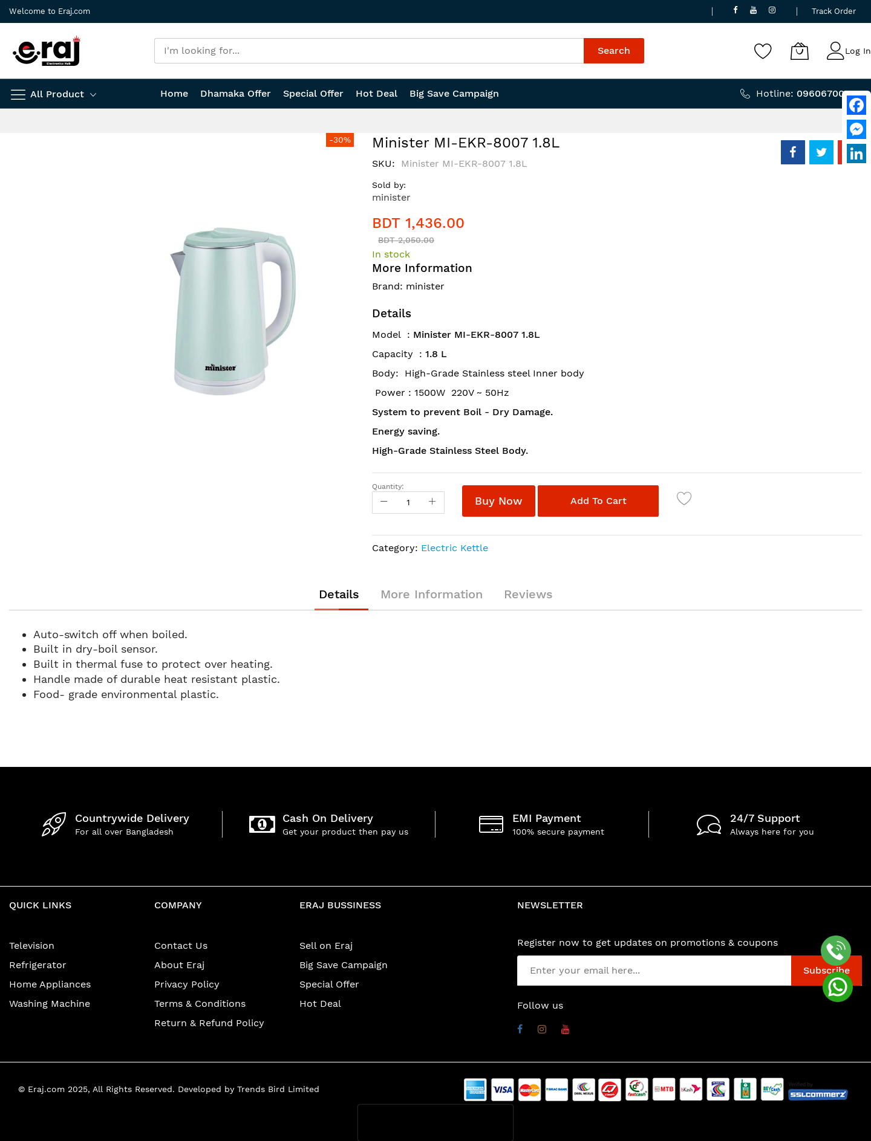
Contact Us (180, 945)
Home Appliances (50, 984)
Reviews (528, 594)
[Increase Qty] (432, 502)
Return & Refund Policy (209, 1023)
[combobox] (369, 50)
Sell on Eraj (326, 945)
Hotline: (809, 93)
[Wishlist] (763, 50)
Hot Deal (320, 1003)
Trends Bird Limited (278, 1089)
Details (339, 594)
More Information (431, 594)
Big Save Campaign (343, 965)
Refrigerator (38, 965)
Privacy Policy (187, 984)
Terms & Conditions (200, 1003)
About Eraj (179, 965)
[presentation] (435, 1123)
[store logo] (46, 51)
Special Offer (329, 984)
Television (31, 945)
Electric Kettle (454, 548)
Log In (858, 51)
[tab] (339, 594)
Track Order (834, 11)
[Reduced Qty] (384, 502)
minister (391, 197)
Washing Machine (49, 1003)
